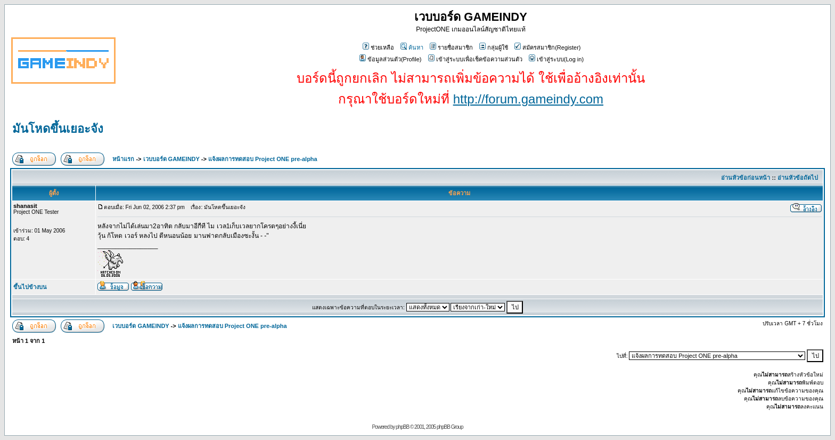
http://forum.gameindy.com (528, 99)
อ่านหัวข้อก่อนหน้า (745, 177)
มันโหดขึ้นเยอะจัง (57, 128)
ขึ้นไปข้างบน (30, 287)
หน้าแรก (123, 159)
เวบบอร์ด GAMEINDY (171, 159)
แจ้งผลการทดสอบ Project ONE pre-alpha (262, 159)
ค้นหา (411, 47)
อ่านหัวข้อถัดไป (797, 177)
